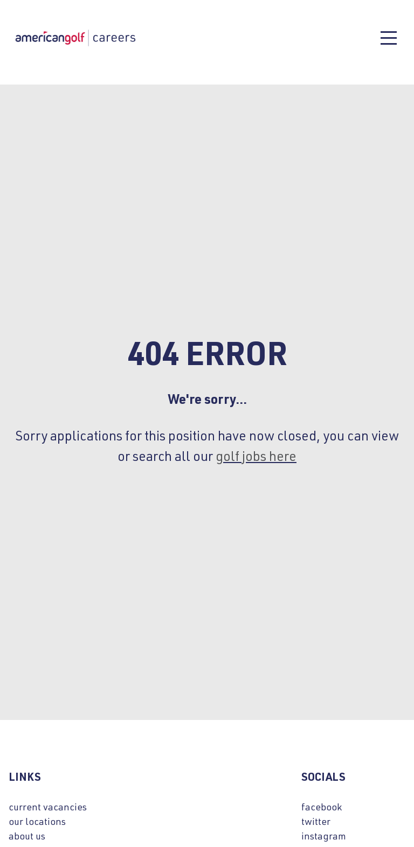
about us (27, 835)
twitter (315, 821)
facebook (321, 806)
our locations (37, 821)
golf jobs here (256, 455)
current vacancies (48, 806)
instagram (323, 835)
